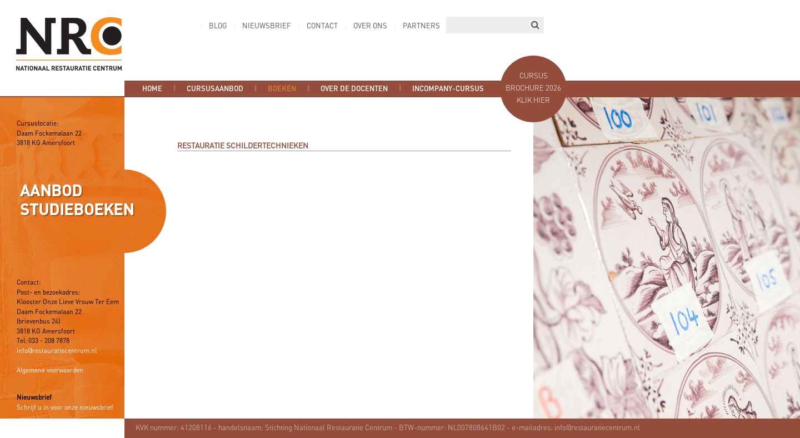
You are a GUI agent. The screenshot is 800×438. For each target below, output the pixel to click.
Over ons (370, 26)
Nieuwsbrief (266, 26)
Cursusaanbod (215, 88)
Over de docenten (354, 88)
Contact (322, 26)
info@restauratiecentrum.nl (57, 351)
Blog (218, 26)
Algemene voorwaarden (50, 371)
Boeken (282, 88)
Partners (421, 26)
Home (152, 88)
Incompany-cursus (448, 88)
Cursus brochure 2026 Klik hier (533, 88)
